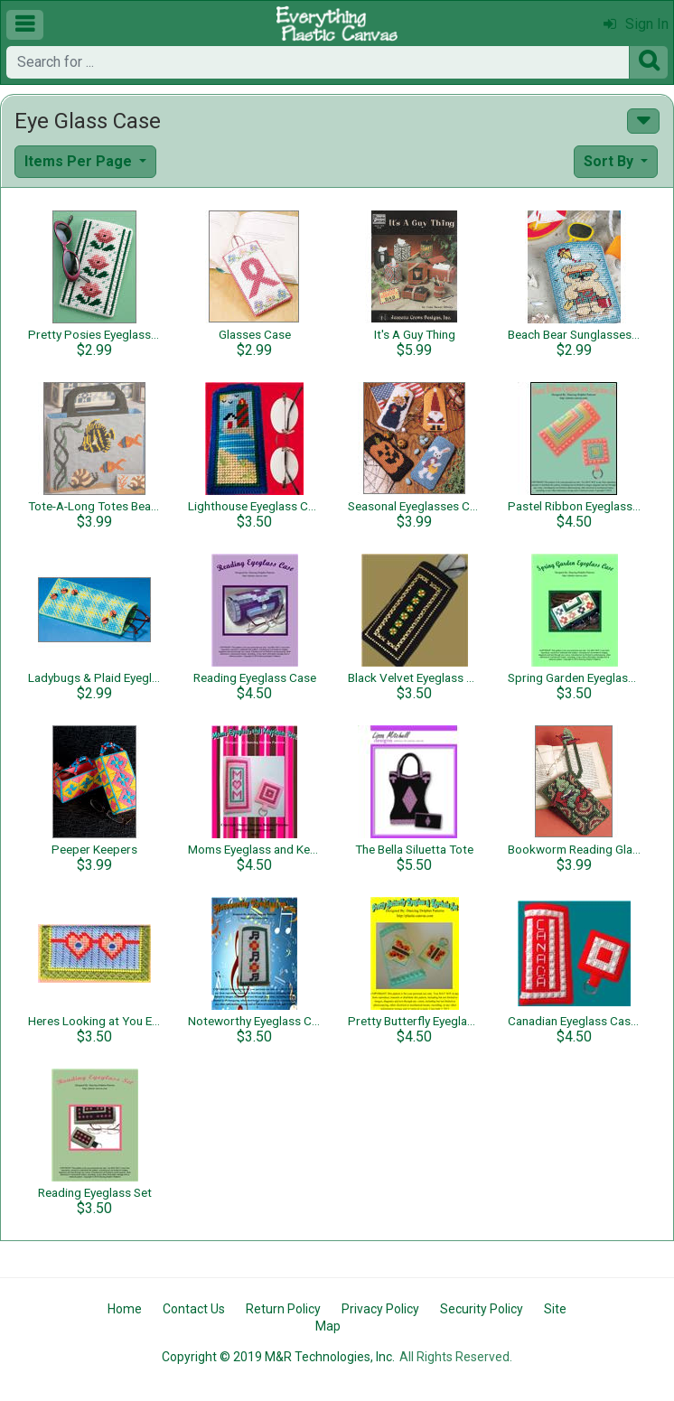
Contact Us (194, 1309)
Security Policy (481, 1309)
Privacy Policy (380, 1309)
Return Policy (283, 1309)
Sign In (636, 24)
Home (125, 1309)
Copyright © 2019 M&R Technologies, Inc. (278, 1357)
